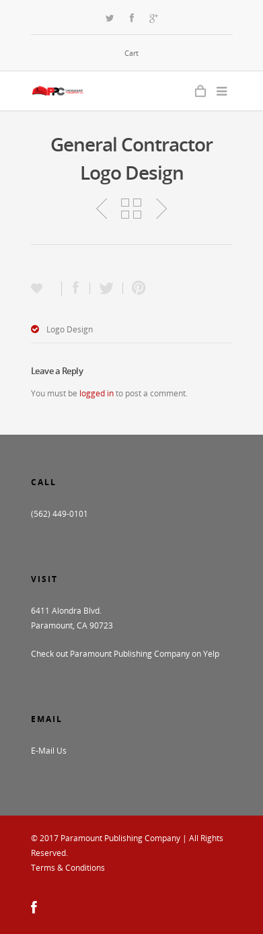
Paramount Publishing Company (120, 838)
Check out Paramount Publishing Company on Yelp (125, 653)
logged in (96, 393)
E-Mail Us (49, 750)
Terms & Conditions (68, 867)
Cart (131, 53)
